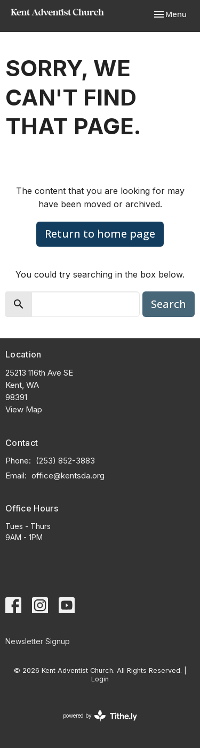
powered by (100, 715)
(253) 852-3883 (65, 461)
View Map (23, 409)
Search (168, 304)
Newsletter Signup (37, 641)
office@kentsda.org (68, 475)
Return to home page (100, 233)
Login (100, 679)
